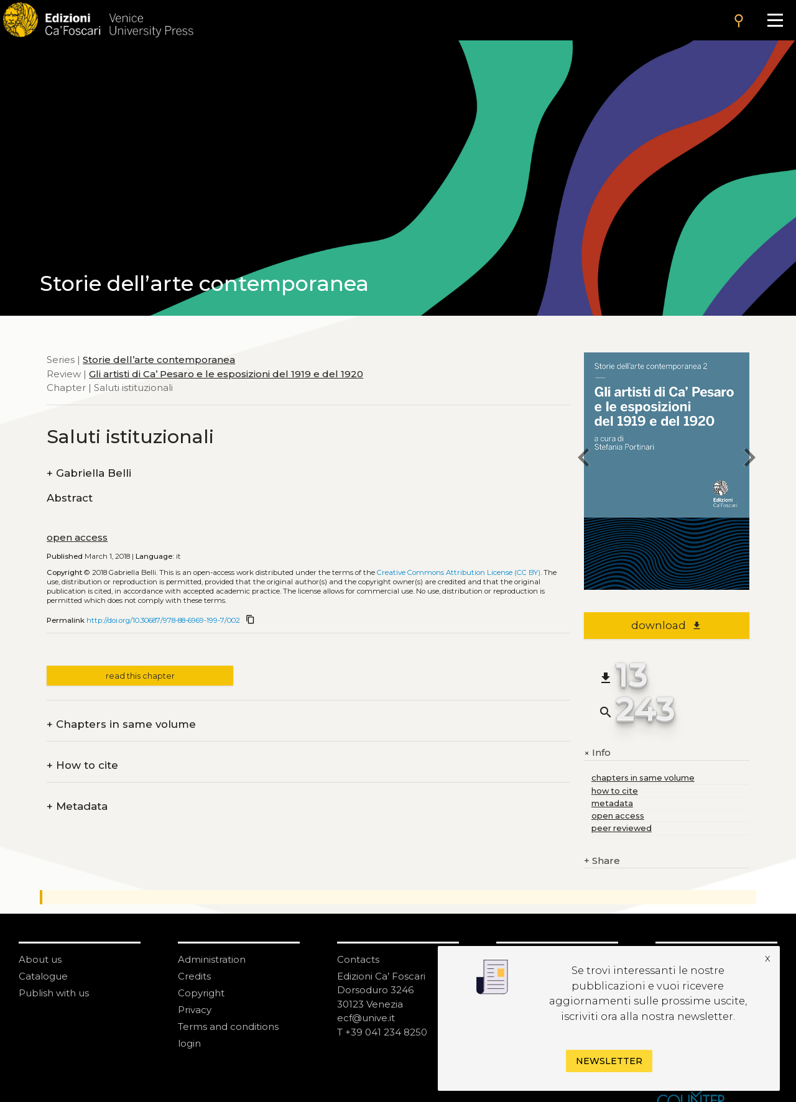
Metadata (77, 806)
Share (602, 861)
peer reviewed (621, 828)
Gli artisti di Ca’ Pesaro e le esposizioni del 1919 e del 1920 (226, 374)
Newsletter (609, 1061)
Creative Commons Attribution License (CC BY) (458, 572)
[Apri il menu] (775, 20)
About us (40, 959)
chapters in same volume (643, 778)
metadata (612, 803)
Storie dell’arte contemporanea (159, 359)
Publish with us (54, 993)
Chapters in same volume (121, 724)
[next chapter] (749, 459)
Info (597, 753)
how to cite (614, 791)
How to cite (82, 765)
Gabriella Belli (89, 473)
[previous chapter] (584, 459)
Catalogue (43, 976)
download (666, 625)
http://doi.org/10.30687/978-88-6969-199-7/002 (163, 620)
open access (77, 537)
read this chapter (140, 676)
